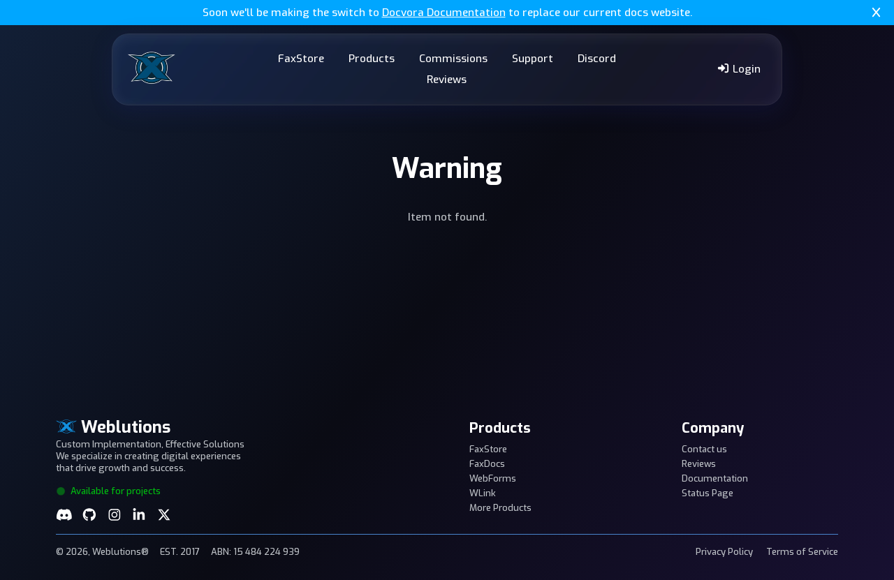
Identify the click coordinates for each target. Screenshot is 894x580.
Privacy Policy (724, 552)
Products (372, 59)
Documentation (715, 478)
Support (532, 59)
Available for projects (108, 491)
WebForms (492, 478)
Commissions (453, 59)
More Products (500, 508)
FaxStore (301, 59)
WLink (482, 493)
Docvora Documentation (444, 13)
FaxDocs (487, 464)
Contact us (704, 449)
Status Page (707, 493)
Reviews (447, 80)
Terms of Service (802, 552)
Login (739, 69)
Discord (597, 59)
